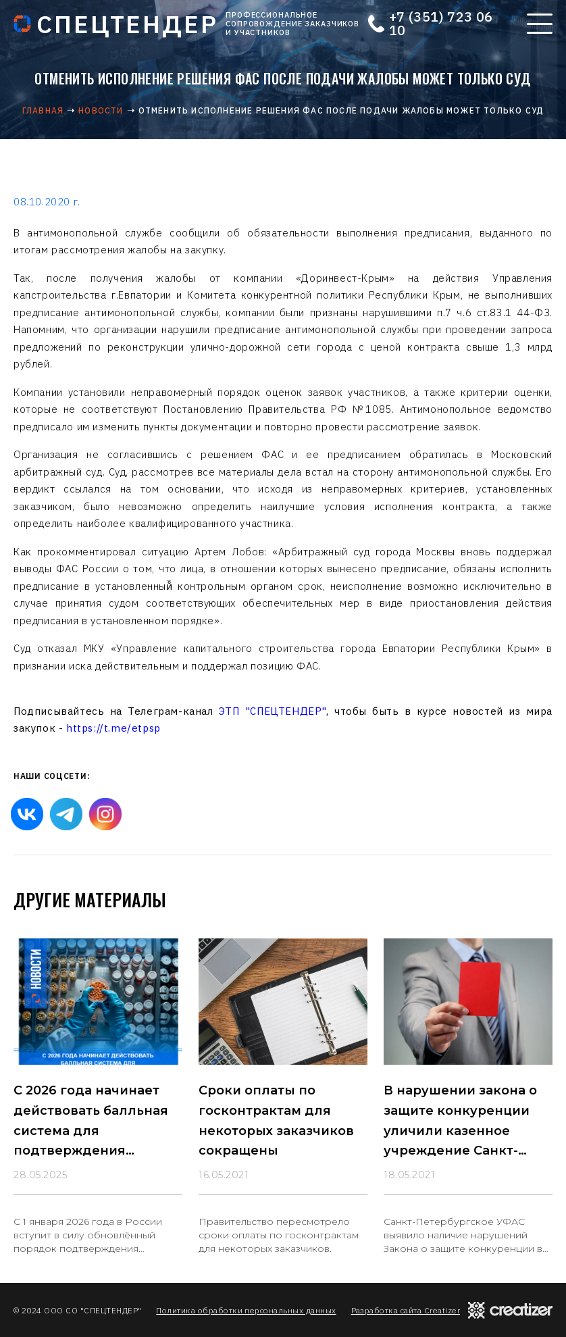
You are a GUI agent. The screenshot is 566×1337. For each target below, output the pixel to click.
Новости (100, 110)
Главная (42, 110)
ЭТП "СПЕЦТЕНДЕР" (272, 711)
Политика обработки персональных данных (246, 1310)
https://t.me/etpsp (113, 728)
